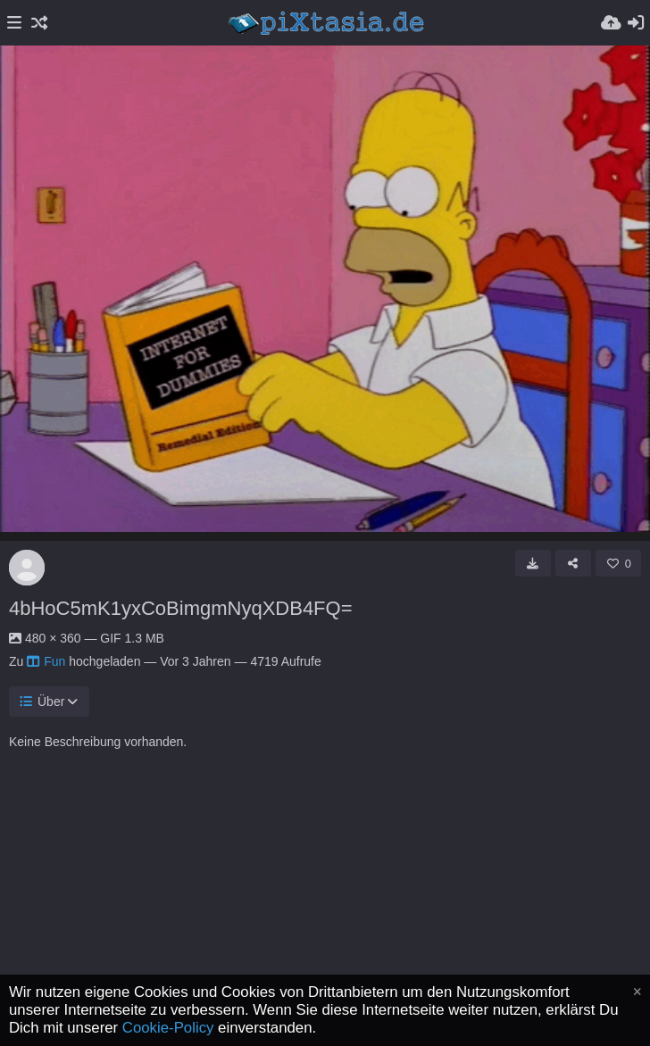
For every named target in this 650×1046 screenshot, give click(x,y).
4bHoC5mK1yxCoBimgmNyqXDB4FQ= (181, 608)
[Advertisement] (325, 918)
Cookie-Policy (168, 1027)
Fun (46, 661)
